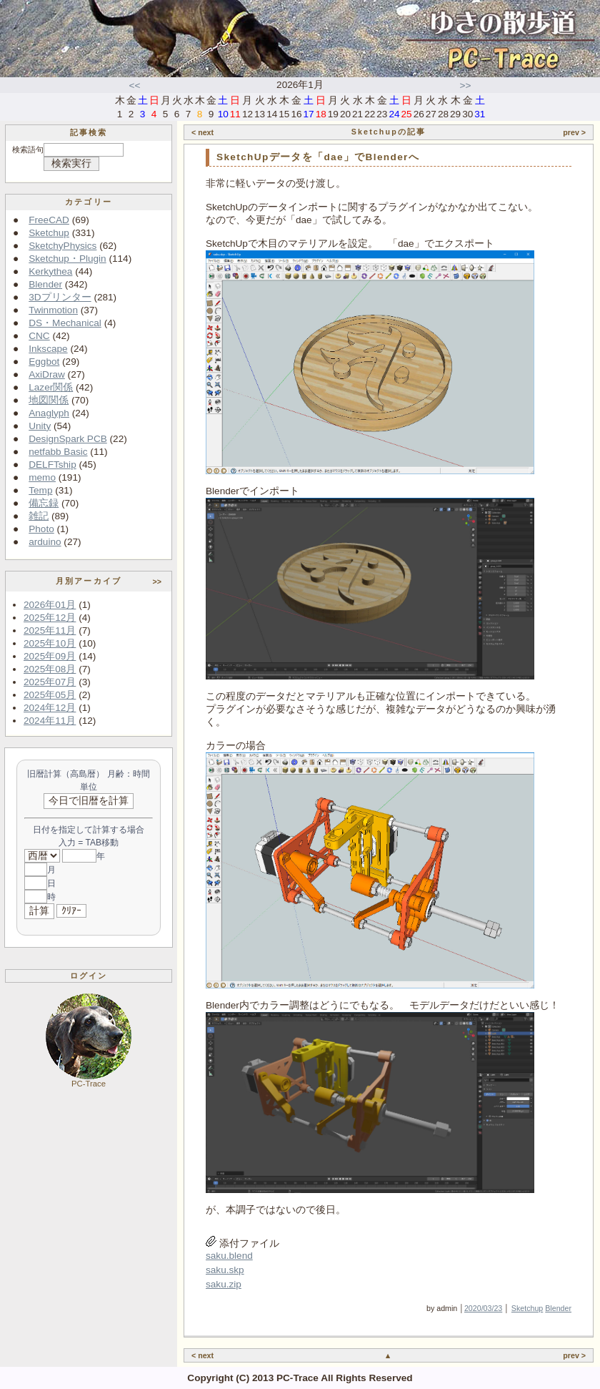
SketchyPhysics (62, 245)
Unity (40, 426)
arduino (45, 541)
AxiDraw (47, 374)
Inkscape (48, 348)
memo (42, 477)
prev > (574, 132)
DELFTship (52, 464)
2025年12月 (50, 617)
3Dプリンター (60, 297)
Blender (45, 284)
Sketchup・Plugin (67, 258)
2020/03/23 (483, 1308)
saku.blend (229, 1255)
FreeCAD (49, 220)
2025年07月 (50, 682)
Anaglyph (49, 413)
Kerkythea (50, 271)
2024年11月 (50, 720)
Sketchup (49, 232)
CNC (39, 335)
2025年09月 (50, 656)
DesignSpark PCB (68, 438)
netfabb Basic (58, 451)
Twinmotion (53, 310)
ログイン (89, 975)
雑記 (39, 516)
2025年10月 (50, 643)
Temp (40, 490)
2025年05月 (50, 694)
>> (465, 85)
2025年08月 (50, 669)
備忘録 (44, 503)
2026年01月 (50, 604)
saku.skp (225, 1270)
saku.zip (223, 1284)
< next (202, 132)
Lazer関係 (51, 387)
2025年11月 (50, 630)
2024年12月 (50, 707)
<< (135, 85)
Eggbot (44, 361)
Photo (41, 529)
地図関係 (49, 400)
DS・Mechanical (65, 323)
